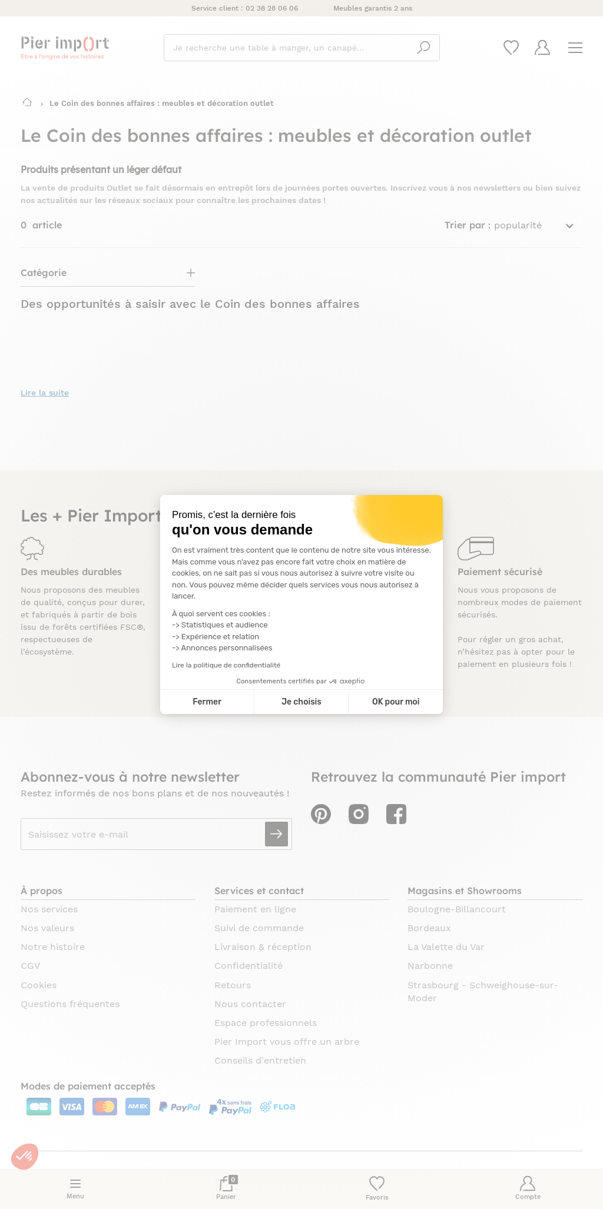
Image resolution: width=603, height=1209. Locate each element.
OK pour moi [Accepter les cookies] (396, 702)
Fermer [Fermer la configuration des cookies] (207, 702)
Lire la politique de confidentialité (226, 665)
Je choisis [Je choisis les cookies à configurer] (301, 702)
